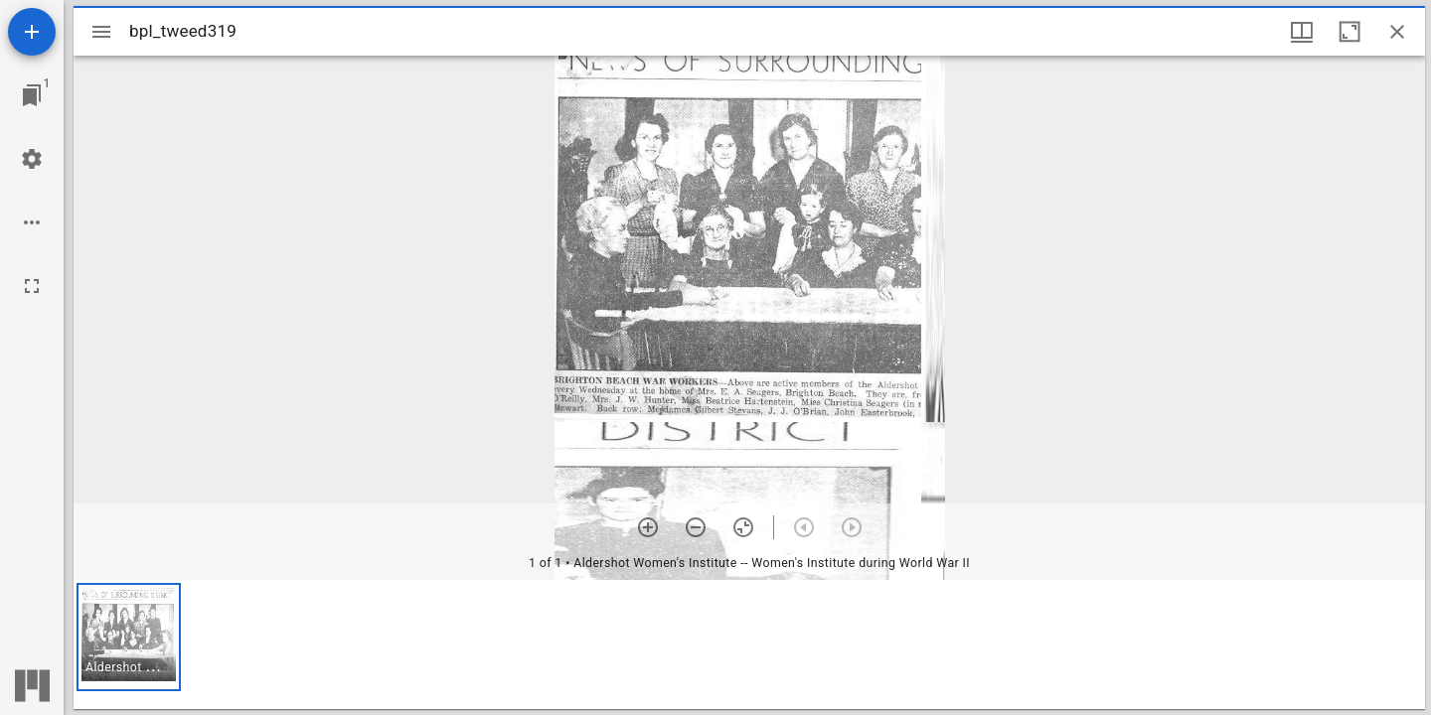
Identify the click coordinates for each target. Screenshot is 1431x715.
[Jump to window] (32, 95)
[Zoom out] (695, 527)
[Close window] (1397, 32)
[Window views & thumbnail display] (1302, 32)
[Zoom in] (648, 527)
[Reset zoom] (743, 527)
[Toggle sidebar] (101, 32)
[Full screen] (32, 286)
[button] (128, 637)
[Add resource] (32, 32)
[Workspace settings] (32, 159)
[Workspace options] (32, 222)
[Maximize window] (1349, 32)
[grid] (749, 644)
